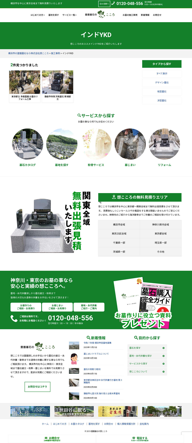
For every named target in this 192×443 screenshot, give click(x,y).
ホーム (45, 424)
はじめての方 (59, 424)
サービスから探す (138, 363)
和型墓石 (161, 91)
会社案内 (144, 424)
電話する (139, 438)
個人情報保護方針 (126, 424)
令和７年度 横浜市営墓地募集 (97, 343)
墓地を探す (53, 15)
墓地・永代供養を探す (140, 356)
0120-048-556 (130, 3)
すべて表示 (161, 73)
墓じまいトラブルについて (96, 354)
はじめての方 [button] (38, 15)
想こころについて (138, 371)
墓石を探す (135, 348)
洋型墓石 (161, 100)
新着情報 (145, 15)
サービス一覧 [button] (69, 15)
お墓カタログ (77, 424)
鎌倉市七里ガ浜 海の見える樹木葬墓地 (102, 393)
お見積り (104, 4)
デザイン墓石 (162, 82)
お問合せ (157, 15)
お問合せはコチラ (37, 386)
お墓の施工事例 (130, 15)
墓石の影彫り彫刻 (92, 369)
